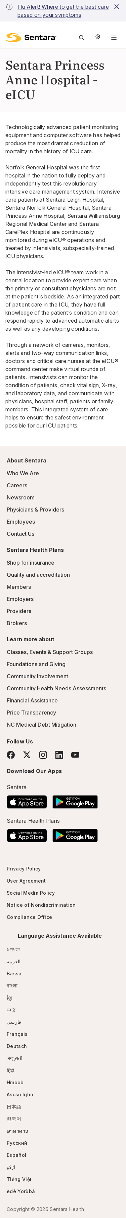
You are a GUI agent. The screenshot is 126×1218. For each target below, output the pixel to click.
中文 (11, 1010)
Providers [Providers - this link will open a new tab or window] (19, 611)
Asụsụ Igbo (20, 1094)
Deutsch (17, 1046)
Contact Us (20, 533)
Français (17, 1034)
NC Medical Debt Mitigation (41, 724)
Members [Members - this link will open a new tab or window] (19, 586)
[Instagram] (43, 755)
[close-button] (117, 7)
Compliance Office (29, 917)
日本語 (14, 1106)
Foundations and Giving (36, 664)
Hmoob (15, 1082)
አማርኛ (13, 949)
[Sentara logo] (30, 37)
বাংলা (12, 985)
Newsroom (21, 497)
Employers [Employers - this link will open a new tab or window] (20, 599)
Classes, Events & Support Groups (50, 652)
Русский (17, 1143)
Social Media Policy (31, 893)
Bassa (14, 973)
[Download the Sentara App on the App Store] (27, 800)
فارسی (14, 1022)
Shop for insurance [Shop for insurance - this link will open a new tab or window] (30, 562)
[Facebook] (11, 755)
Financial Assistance (32, 700)
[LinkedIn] (59, 755)
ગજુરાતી (15, 1058)
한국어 (14, 1119)
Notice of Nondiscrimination (41, 905)
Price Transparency (31, 712)
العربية (13, 961)
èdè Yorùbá (21, 1191)
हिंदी (10, 1070)
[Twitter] (27, 755)
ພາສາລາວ (17, 1131)
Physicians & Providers (35, 509)
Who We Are (23, 473)
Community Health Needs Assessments (56, 688)
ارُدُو (11, 1167)
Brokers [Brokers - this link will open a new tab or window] (17, 623)
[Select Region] (97, 37)
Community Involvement (37, 676)
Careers (17, 485)
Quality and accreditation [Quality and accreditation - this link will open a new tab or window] (38, 574)
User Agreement (26, 881)
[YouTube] (75, 755)
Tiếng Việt (19, 1179)
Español (16, 1155)
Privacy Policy (24, 868)
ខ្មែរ (10, 998)
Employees (21, 521)
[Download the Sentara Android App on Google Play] (75, 800)
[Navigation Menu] (114, 37)
